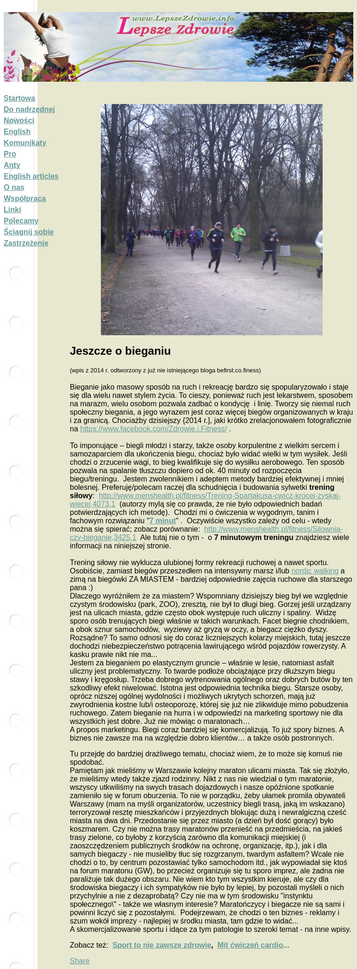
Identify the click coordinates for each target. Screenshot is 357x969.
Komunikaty (25, 143)
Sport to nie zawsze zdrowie (161, 945)
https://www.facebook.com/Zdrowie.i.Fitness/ (153, 429)
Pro (10, 154)
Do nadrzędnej (29, 109)
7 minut (162, 521)
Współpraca (25, 198)
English (17, 132)
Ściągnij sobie (29, 232)
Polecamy (21, 221)
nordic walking (314, 571)
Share (80, 961)
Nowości (19, 120)
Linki (12, 210)
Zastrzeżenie (26, 243)
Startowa (19, 98)
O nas (14, 187)
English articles (31, 176)
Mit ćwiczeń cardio (250, 945)
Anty (12, 165)
